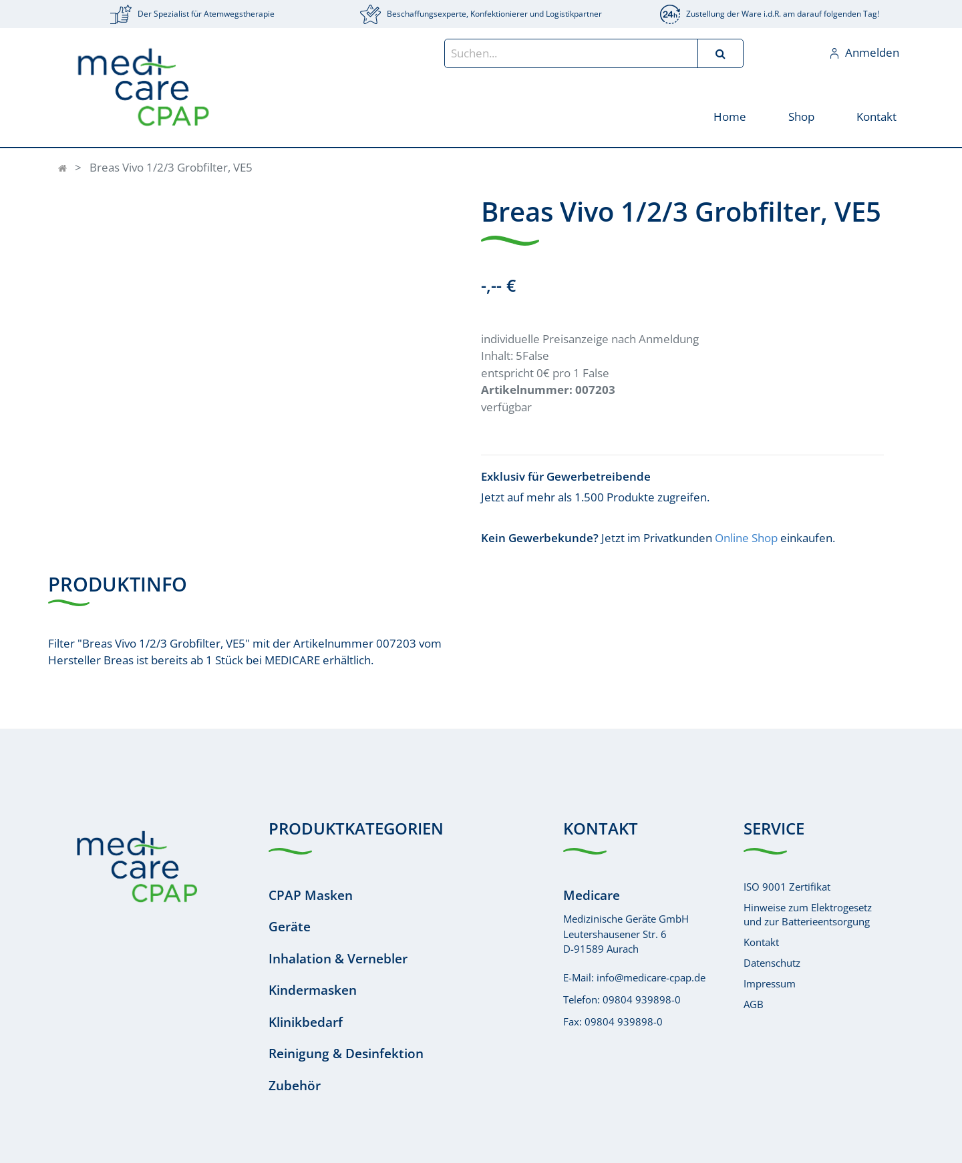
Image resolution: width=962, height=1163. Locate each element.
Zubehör (295, 1085)
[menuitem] (729, 116)
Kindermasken (313, 990)
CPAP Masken (311, 895)
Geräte (290, 926)
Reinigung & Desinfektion (346, 1053)
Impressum (770, 983)
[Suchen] (720, 53)
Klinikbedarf (306, 1022)
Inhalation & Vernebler (338, 958)
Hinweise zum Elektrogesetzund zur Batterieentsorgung (808, 914)
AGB (754, 1004)
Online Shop (746, 537)
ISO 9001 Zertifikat (787, 886)
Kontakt (761, 942)
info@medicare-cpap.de (651, 977)
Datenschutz (772, 962)
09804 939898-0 (642, 999)
